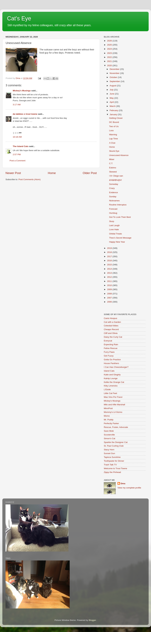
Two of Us (114, 126)
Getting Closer (116, 118)
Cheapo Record (111, 329)
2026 (109, 41)
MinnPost (108, 408)
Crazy (112, 188)
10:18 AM (17, 137)
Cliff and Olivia (110, 333)
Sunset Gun (109, 453)
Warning (113, 134)
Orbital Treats (115, 234)
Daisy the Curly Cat (113, 337)
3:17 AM (17, 104)
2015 (109, 264)
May (112, 98)
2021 (109, 61)
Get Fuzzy (109, 356)
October (114, 77)
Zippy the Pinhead (112, 472)
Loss (111, 130)
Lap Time (113, 138)
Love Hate (114, 229)
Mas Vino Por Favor (113, 397)
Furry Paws (109, 352)
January (114, 114)
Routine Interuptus (117, 205)
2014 (109, 269)
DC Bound (114, 122)
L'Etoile (107, 389)
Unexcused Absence (119, 155)
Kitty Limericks (110, 386)
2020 (109, 65)
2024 (109, 49)
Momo (107, 416)
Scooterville (109, 435)
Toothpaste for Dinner (114, 461)
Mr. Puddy (108, 419)
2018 (109, 252)
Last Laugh (114, 225)
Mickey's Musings (22, 90)
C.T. (111, 163)
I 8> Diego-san (116, 176)
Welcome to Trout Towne (115, 468)
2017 (109, 256)
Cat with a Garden (112, 322)
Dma (123, 483)
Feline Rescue (110, 348)
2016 (109, 260)
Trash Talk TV (110, 464)
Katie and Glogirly (112, 374)
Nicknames (114, 200)
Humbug (113, 213)
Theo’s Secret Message (120, 238)
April (112, 102)
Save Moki (109, 431)
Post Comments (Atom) (30, 179)
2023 (109, 53)
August (113, 85)
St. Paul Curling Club (113, 446)
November (115, 73)
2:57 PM (17, 154)
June (112, 94)
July (112, 89)
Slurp (111, 221)
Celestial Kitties (111, 325)
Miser (111, 159)
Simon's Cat (109, 438)
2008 (109, 293)
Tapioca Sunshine (112, 457)
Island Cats (109, 371)
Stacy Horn (109, 449)
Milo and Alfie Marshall (114, 404)
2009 (109, 289)
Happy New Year (117, 242)
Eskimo (112, 167)
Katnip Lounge (110, 378)
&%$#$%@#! (115, 180)
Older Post (90, 173)
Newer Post (13, 173)
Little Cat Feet (110, 393)
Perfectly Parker (111, 423)
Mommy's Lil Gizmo (113, 412)
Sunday (112, 196)
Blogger (92, 620)
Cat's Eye (19, 18)
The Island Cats (20, 146)
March (113, 106)
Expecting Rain (111, 344)
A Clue (112, 143)
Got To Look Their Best (120, 217)
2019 (109, 248)
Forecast (113, 209)
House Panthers (111, 363)
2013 (109, 273)
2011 (109, 281)
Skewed (113, 172)
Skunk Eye (114, 151)
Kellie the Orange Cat (114, 382)
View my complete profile (129, 488)
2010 (109, 285)
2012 (109, 277)
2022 (109, 57)
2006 (109, 302)
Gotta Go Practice (112, 359)
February (114, 110)
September (115, 81)
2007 (109, 298)
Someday (113, 184)
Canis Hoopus (110, 318)
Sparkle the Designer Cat (116, 442)
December (115, 69)
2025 (109, 45)
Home (52, 173)
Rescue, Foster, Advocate (116, 427)
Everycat (108, 341)
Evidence (113, 192)
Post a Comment (17, 160)
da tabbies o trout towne (25, 114)
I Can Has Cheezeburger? (116, 367)
